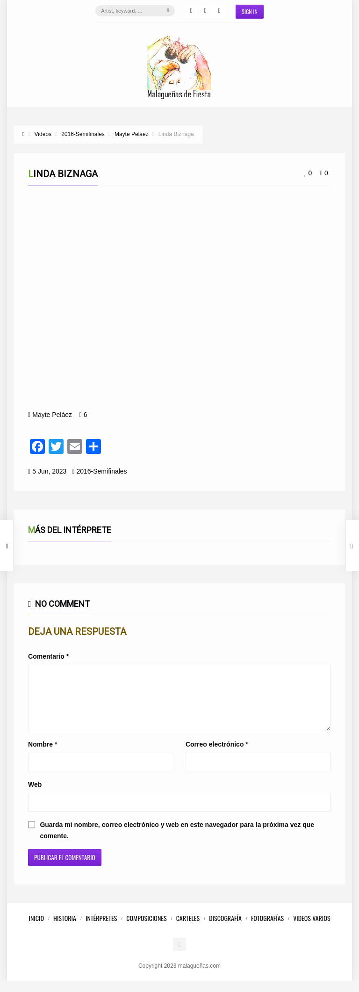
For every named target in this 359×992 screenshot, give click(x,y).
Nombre (42, 755)
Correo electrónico (217, 755)
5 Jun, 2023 (49, 471)
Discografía (225, 929)
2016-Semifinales (101, 471)
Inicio (36, 929)
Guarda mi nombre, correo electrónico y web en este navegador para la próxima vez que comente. (177, 841)
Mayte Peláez (52, 414)
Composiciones (146, 929)
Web (35, 795)
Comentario (48, 656)
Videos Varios (311, 929)
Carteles (188, 929)
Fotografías (267, 929)
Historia (64, 929)
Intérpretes (101, 929)
